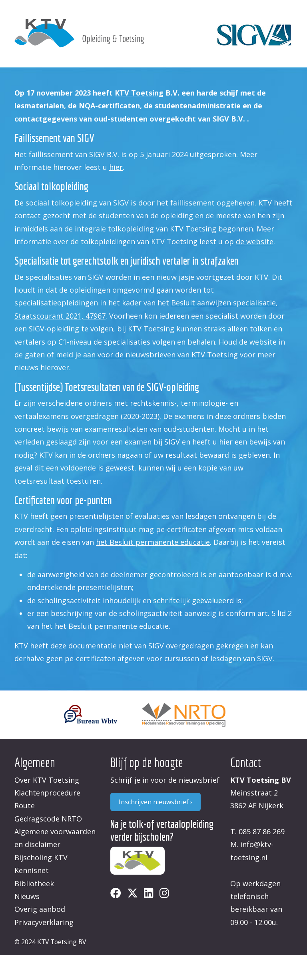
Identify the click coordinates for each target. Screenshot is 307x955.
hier (116, 167)
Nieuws (27, 896)
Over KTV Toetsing (46, 780)
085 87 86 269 (262, 831)
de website (254, 241)
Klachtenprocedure (47, 792)
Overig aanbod (39, 909)
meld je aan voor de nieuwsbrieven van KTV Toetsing (147, 354)
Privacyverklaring (44, 922)
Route (24, 805)
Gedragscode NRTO (48, 818)
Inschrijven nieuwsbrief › (155, 801)
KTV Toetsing (139, 93)
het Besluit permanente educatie (153, 542)
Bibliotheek (34, 883)
